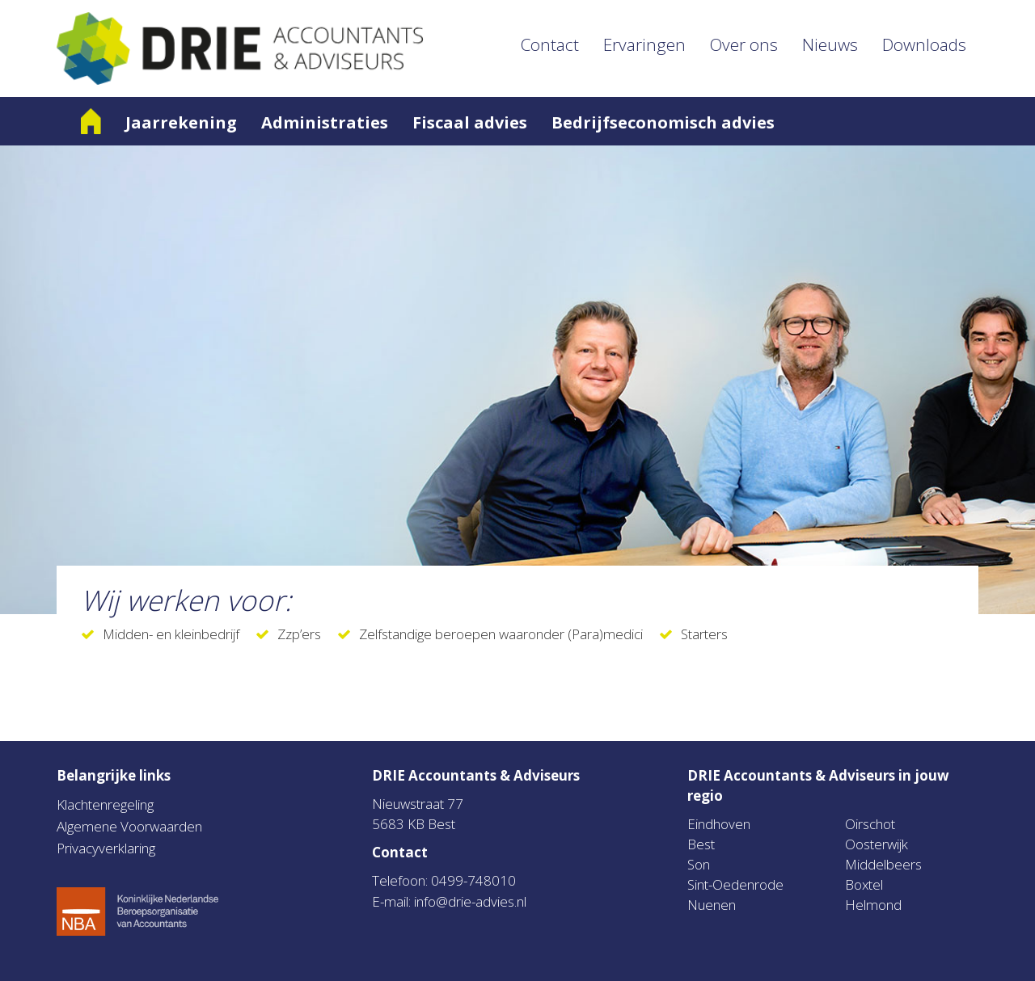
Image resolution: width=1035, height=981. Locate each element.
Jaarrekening (181, 122)
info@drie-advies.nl (470, 901)
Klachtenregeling (105, 804)
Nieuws (830, 44)
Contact (550, 44)
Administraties (324, 122)
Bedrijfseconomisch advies (663, 122)
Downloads (924, 44)
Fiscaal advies (469, 122)
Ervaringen (644, 44)
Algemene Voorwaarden (129, 826)
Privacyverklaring (106, 848)
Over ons (744, 44)
